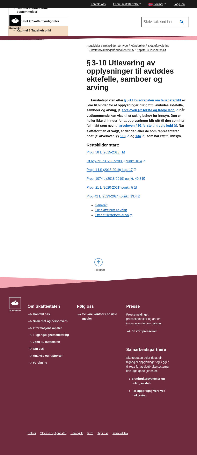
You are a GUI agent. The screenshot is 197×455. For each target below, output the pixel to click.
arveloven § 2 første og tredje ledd (148, 110)
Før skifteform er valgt (111, 210)
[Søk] (181, 22)
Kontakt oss (98, 4)
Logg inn (179, 4)
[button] (157, 4)
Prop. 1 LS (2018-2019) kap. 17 (110, 170)
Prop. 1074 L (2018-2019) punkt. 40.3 (114, 179)
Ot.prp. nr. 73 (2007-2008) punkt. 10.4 (114, 161)
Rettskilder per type (115, 45)
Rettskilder (93, 45)
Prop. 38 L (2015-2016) (104, 152)
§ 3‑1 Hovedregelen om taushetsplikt (152, 100)
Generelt (101, 205)
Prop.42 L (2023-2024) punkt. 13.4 (112, 197)
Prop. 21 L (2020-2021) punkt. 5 (110, 188)
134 (138, 136)
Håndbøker (138, 45)
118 (123, 136)
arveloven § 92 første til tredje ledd (146, 126)
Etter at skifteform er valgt (113, 215)
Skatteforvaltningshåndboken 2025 (50, 16)
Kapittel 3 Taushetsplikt (151, 50)
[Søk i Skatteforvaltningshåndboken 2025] (165, 22)
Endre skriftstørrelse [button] (126, 4)
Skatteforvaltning (158, 45)
